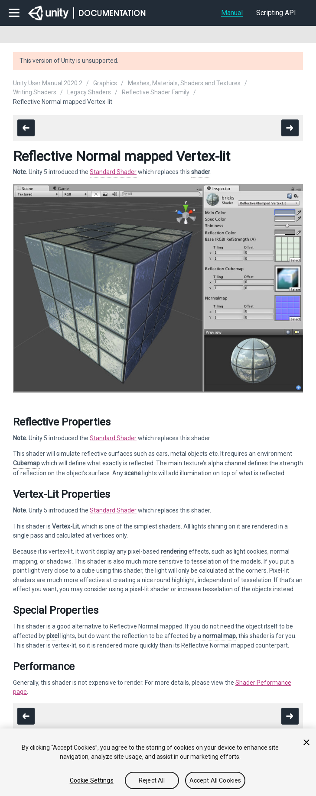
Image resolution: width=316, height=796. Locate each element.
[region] (158, 762)
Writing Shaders (34, 92)
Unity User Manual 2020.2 (47, 83)
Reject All (152, 780)
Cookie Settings (92, 780)
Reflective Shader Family (155, 92)
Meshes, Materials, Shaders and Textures (184, 83)
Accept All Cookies (215, 780)
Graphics (105, 83)
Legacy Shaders (89, 92)
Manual (232, 13)
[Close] (306, 742)
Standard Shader (113, 171)
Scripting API (276, 13)
